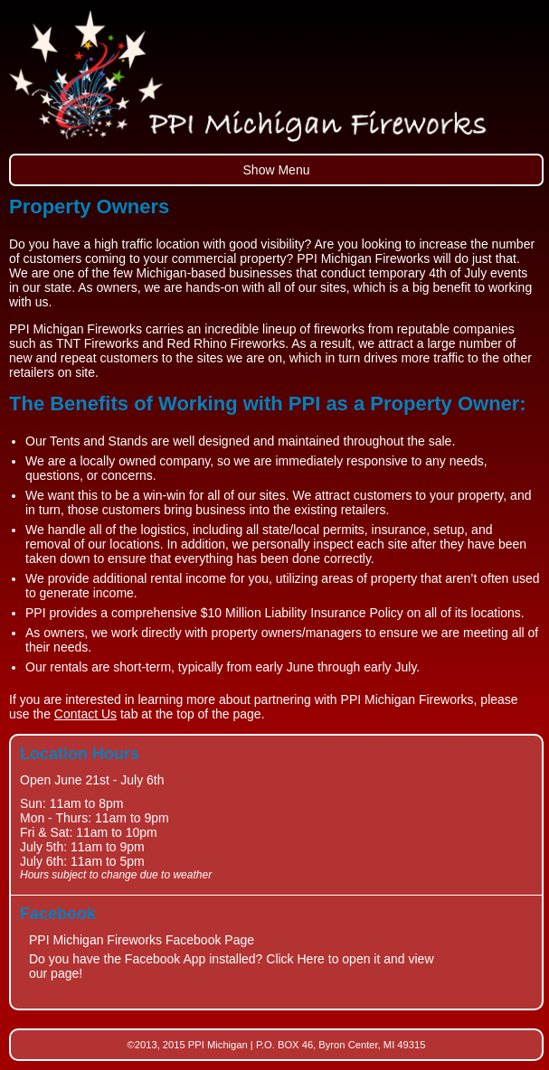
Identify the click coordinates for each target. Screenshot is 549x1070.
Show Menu (276, 170)
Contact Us (85, 714)
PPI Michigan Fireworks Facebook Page (141, 940)
